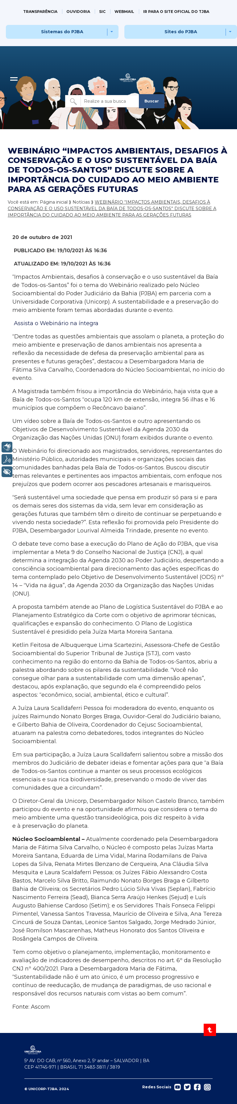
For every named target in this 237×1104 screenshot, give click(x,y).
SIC (102, 11)
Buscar (151, 101)
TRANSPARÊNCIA (40, 11)
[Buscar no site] (102, 101)
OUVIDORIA (78, 11)
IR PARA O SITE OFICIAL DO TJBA (176, 11)
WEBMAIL (124, 11)
